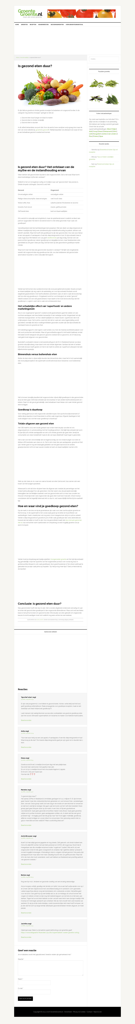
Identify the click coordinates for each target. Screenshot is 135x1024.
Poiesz (95, 138)
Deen (100, 133)
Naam (20, 980)
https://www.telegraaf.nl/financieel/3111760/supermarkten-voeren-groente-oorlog (50, 934)
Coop (95, 133)
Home (17, 59)
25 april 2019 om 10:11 (27, 839)
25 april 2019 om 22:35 (27, 701)
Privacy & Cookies (79, 1013)
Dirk (114, 133)
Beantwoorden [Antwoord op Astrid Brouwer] (26, 866)
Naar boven (98, 1013)
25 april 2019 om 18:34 (27, 761)
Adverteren (68, 1013)
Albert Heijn (111, 130)
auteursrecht (39, 621)
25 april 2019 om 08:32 (27, 878)
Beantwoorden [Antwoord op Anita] (26, 749)
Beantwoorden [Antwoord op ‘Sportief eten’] (26, 722)
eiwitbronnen (52, 239)
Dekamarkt (108, 133)
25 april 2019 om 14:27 (27, 793)
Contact (89, 1013)
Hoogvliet (96, 135)
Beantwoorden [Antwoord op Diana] (26, 780)
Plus (91, 138)
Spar (101, 138)
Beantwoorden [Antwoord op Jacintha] (26, 939)
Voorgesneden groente (58, 561)
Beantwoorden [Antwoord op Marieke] (26, 827)
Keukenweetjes (24, 59)
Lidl (90, 135)
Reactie (21, 961)
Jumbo (104, 135)
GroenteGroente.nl (56, 1013)
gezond (45, 131)
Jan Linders (112, 135)
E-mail (20, 990)
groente (38, 131)
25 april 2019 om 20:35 (27, 734)
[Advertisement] (67, 42)
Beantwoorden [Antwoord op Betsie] (26, 914)
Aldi (90, 133)
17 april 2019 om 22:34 (27, 927)
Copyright (36, 1013)
